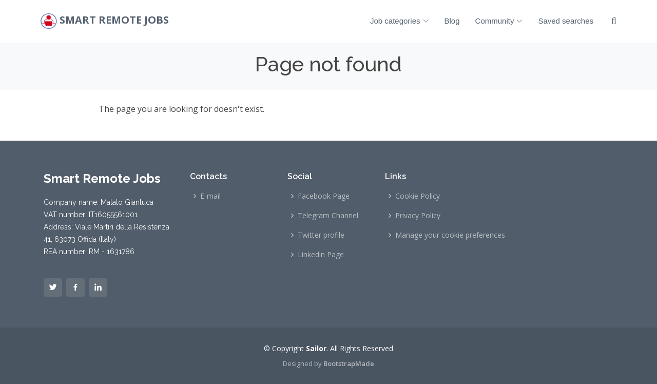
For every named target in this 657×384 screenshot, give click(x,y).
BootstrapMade (348, 363)
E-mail (210, 196)
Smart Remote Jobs (114, 20)
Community (499, 20)
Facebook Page (324, 196)
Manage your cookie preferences (450, 235)
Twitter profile (321, 235)
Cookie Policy (417, 196)
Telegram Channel (328, 215)
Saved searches (565, 20)
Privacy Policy (417, 215)
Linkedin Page (321, 254)
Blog (452, 20)
